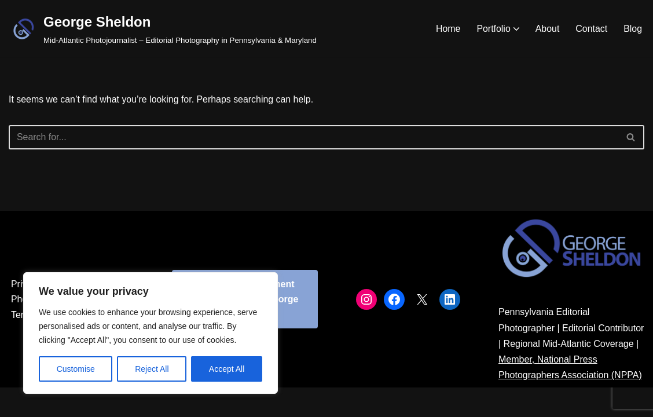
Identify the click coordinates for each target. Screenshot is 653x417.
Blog (632, 29)
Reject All (151, 369)
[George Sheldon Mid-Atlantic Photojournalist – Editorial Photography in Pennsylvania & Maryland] (163, 28)
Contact (591, 29)
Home (447, 29)
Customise (76, 369)
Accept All (226, 369)
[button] (516, 29)
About (547, 29)
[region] (150, 333)
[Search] (313, 137)
